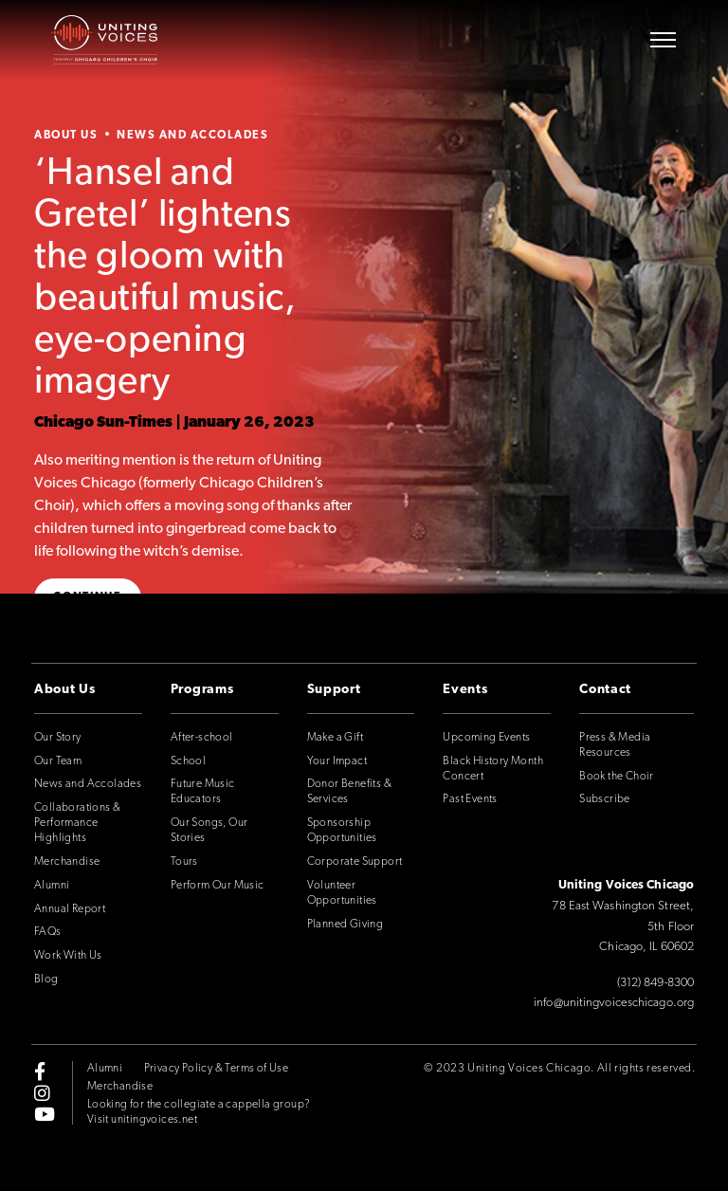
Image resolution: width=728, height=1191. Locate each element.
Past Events (470, 799)
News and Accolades (192, 135)
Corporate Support (355, 862)
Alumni (51, 885)
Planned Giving (345, 924)
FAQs (48, 932)
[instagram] (42, 1092)
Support (334, 690)
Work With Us (68, 956)
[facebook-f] (40, 1071)
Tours (184, 862)
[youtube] (44, 1113)
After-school (202, 737)
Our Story (58, 737)
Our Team (58, 761)
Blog (46, 979)
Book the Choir (616, 776)
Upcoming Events (486, 737)
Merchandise (67, 862)
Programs (202, 690)
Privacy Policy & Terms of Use (216, 1068)
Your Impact (337, 761)
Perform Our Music (217, 885)
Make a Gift (335, 737)
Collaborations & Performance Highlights (77, 823)
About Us (66, 135)
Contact (605, 690)
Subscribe (604, 799)
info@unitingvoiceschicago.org (614, 1003)
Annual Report (69, 909)
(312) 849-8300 (655, 983)
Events (465, 690)
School (188, 761)
